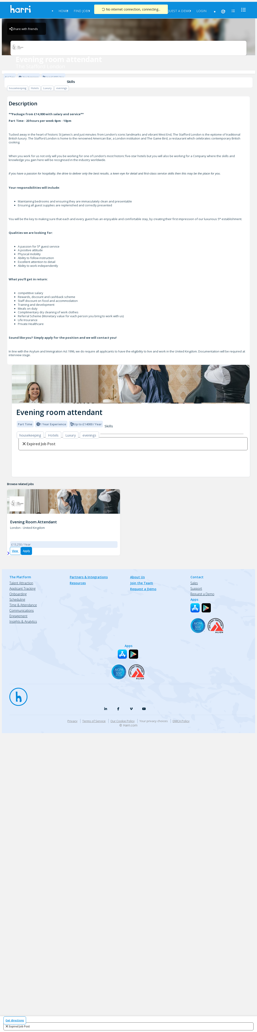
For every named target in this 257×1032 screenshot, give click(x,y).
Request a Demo (177, 11)
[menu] (242, 10)
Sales (194, 505)
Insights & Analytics (23, 543)
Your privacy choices (153, 643)
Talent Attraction (21, 505)
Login (201, 11)
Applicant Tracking (22, 510)
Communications (21, 532)
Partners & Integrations (89, 499)
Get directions (14, 1020)
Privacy (72, 643)
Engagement (18, 538)
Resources (78, 505)
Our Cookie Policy (122, 643)
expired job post (19, 1026)
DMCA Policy (181, 643)
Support (196, 510)
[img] (131, 384)
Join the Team (141, 505)
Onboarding (18, 516)
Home (63, 11)
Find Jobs (82, 11)
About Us (137, 499)
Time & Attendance (23, 527)
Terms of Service (94, 643)
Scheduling (17, 521)
